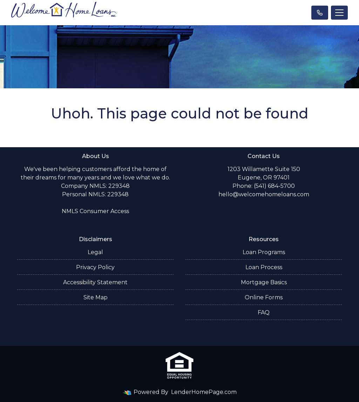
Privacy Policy (95, 267)
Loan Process (263, 267)
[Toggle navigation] (339, 13)
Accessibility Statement (95, 282)
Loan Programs (264, 252)
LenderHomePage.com (204, 392)
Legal (95, 252)
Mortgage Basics (264, 282)
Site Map (95, 297)
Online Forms (264, 297)
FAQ (264, 312)
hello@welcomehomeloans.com (263, 194)
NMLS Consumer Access (95, 211)
